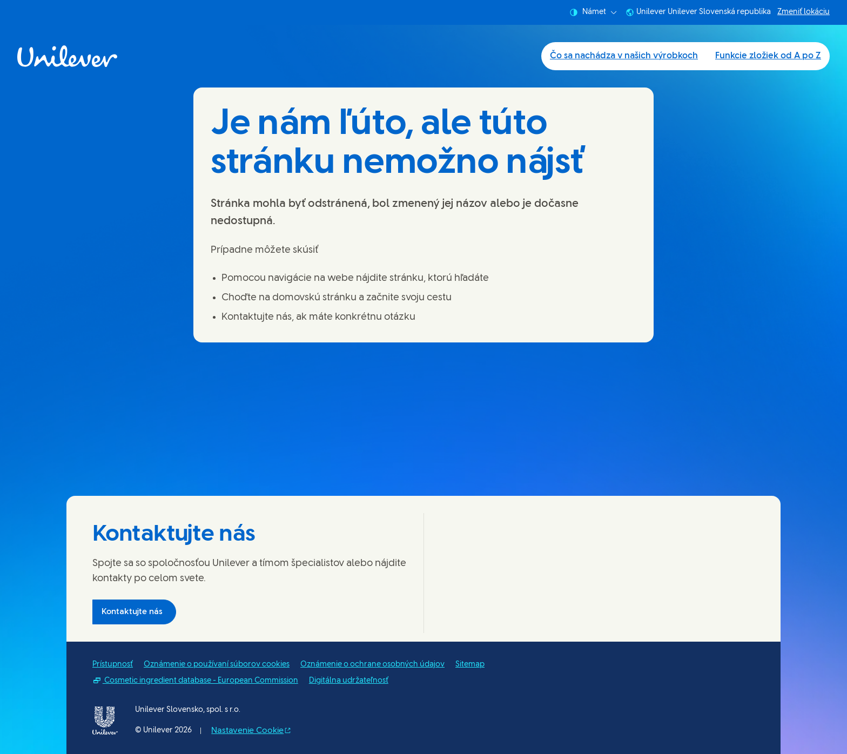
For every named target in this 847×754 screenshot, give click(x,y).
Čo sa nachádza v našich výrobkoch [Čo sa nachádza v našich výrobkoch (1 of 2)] (624, 55)
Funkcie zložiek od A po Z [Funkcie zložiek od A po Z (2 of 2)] (768, 55)
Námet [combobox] (593, 12)
